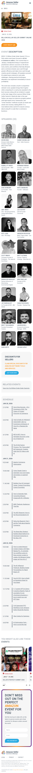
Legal (3, 757)
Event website (9, 45)
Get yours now (12, 373)
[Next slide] (29, 685)
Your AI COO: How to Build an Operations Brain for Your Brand (21, 580)
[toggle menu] (30, 3)
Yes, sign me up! (12, 740)
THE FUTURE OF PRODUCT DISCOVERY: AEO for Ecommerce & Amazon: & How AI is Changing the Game (21, 424)
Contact (21, 757)
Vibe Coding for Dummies (21, 616)
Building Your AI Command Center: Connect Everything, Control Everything (21, 485)
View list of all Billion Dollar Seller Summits (16, 388)
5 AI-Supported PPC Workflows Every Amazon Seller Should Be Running (21, 608)
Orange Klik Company (18, 769)
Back (4, 8)
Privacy (11, 757)
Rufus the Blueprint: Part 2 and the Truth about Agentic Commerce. (21, 523)
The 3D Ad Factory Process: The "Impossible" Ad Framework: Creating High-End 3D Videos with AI (21, 449)
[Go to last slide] (26, 685)
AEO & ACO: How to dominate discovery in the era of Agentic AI (21, 437)
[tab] (4, 685)
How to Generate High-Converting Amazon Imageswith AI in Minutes (21, 496)
